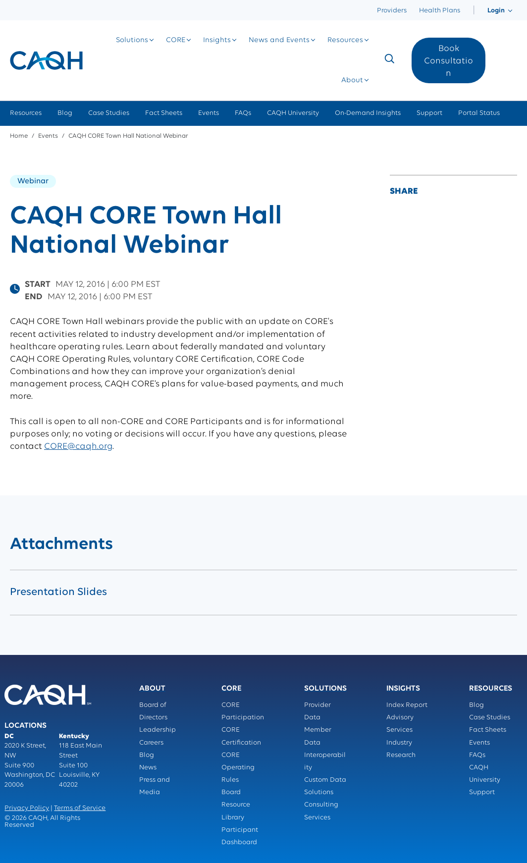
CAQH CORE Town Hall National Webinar (128, 136)
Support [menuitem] (429, 113)
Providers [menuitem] (392, 10)
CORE (175, 40)
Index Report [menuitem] (406, 705)
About (352, 80)
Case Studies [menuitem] (108, 113)
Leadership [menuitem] (157, 730)
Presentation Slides (58, 592)
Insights (217, 40)
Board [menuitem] (231, 792)
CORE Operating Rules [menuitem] (238, 768)
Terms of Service (79, 808)
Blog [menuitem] (64, 113)
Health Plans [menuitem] (439, 10)
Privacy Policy (26, 808)
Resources (345, 40)
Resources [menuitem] (26, 113)
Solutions (132, 40)
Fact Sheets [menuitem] (163, 113)
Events (48, 136)
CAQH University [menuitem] (293, 113)
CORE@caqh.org (78, 446)
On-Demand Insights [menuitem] (368, 113)
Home (19, 136)
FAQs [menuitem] (243, 113)
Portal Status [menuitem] (479, 113)
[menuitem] (474, 10)
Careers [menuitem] (151, 743)
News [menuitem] (148, 767)
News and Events (279, 40)
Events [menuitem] (208, 113)
